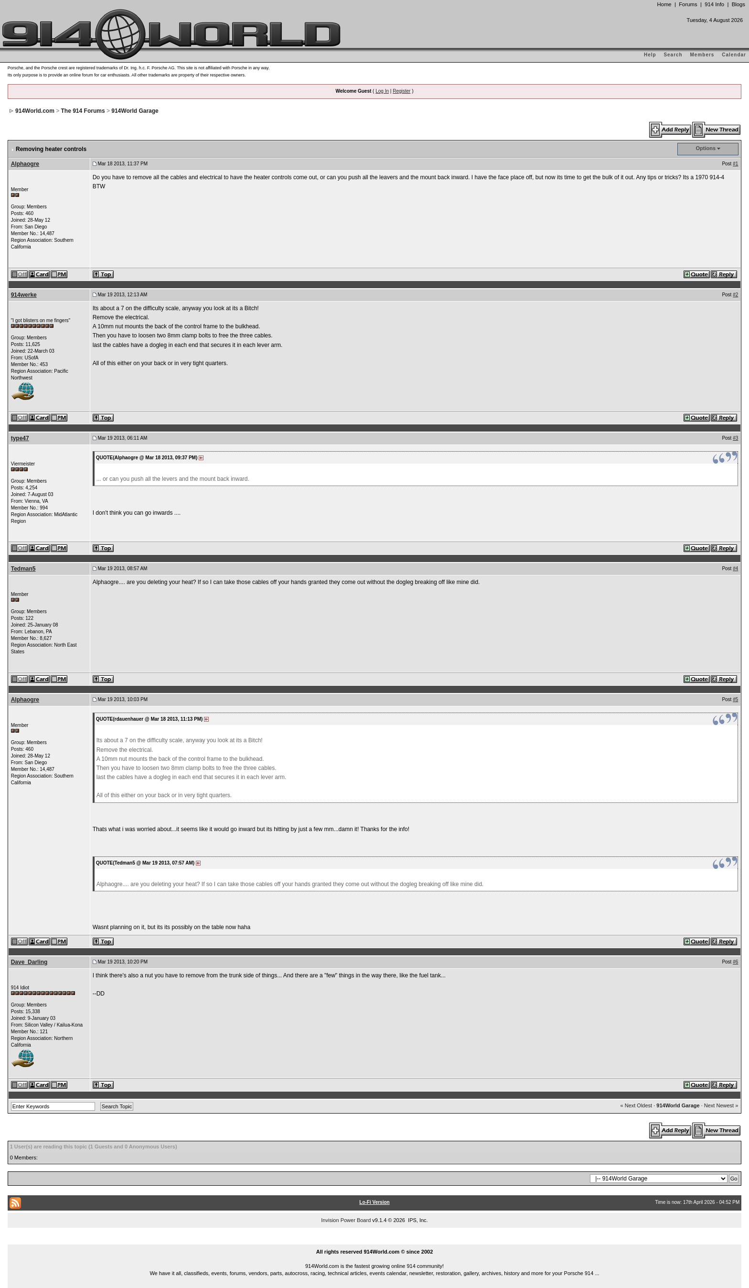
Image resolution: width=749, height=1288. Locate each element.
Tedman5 (23, 568)
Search (672, 54)
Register (401, 91)
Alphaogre (25, 164)
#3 (735, 438)
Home (664, 4)
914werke (24, 295)
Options (706, 148)
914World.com (34, 111)
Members (702, 54)
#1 (735, 163)
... (374, 1240)
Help (650, 54)
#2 (735, 294)
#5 (735, 699)
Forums (688, 4)
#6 (735, 961)
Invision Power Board (346, 1220)
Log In (382, 91)
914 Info (714, 4)
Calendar (734, 54)
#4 (735, 568)
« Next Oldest (637, 1105)
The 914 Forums (83, 111)
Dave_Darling (29, 962)
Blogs (738, 4)
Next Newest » (721, 1105)
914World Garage (134, 111)
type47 (20, 438)
